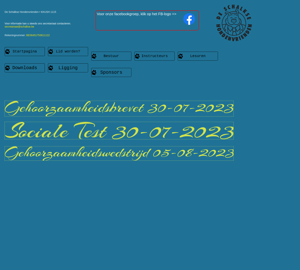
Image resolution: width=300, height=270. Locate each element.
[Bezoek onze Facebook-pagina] (189, 19)
